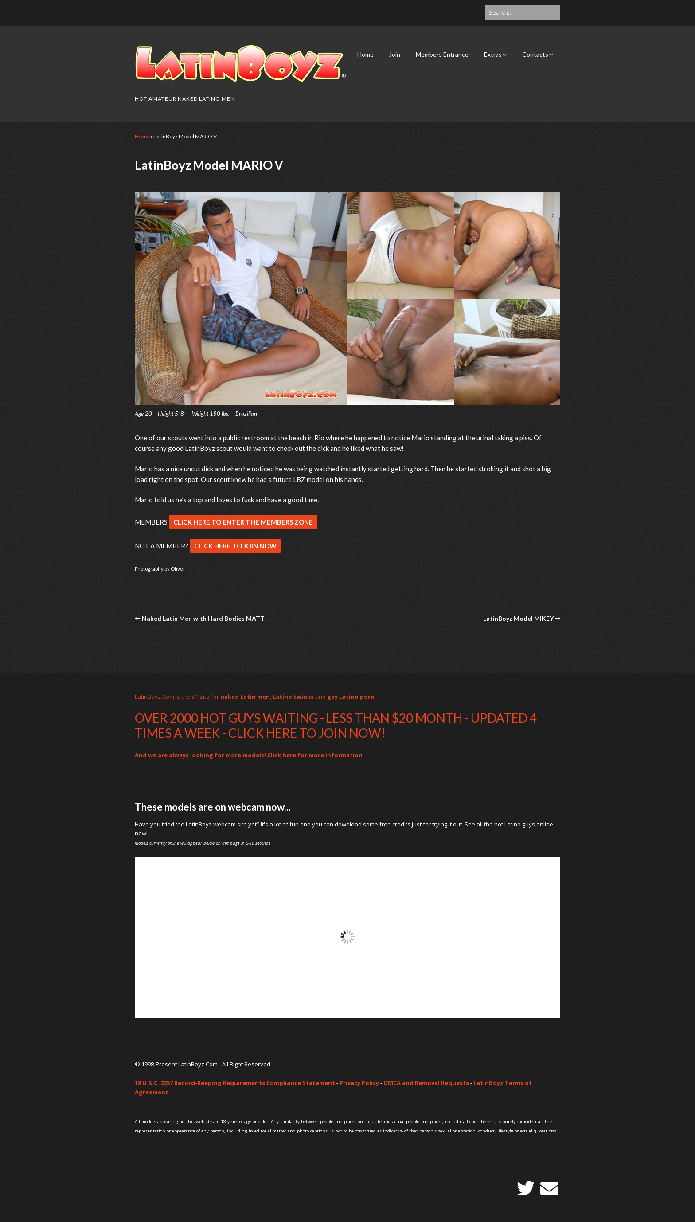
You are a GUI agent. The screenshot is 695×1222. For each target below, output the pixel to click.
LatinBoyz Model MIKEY (518, 618)
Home (365, 54)
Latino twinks (293, 697)
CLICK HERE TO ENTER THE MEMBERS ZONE (243, 522)
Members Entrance (442, 54)
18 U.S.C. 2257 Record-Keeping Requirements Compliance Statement (235, 1083)
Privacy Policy (359, 1083)
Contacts (535, 54)
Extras (493, 54)
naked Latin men (245, 697)
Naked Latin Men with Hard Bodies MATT (203, 618)
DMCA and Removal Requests (426, 1083)
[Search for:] (522, 12)
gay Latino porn (351, 697)
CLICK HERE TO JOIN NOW (235, 546)
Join (394, 54)
